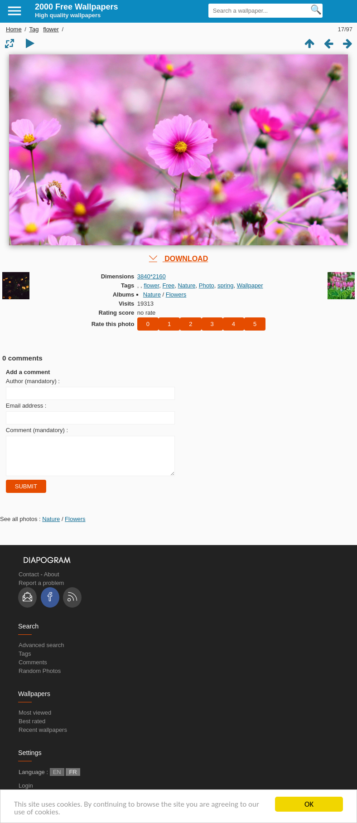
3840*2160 (151, 276)
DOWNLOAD (178, 259)
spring (225, 285)
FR (73, 778)
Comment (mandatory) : (37, 430)
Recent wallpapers (43, 736)
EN (57, 778)
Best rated (32, 728)
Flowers (176, 294)
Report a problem (41, 589)
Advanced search (41, 651)
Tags (25, 660)
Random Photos (40, 677)
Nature (186, 285)
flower (51, 29)
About (51, 581)
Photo (206, 285)
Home (14, 29)
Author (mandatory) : (33, 381)
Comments (33, 669)
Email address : (26, 405)
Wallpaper (250, 285)
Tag (34, 29)
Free (169, 285)
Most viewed (35, 719)
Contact (29, 581)
